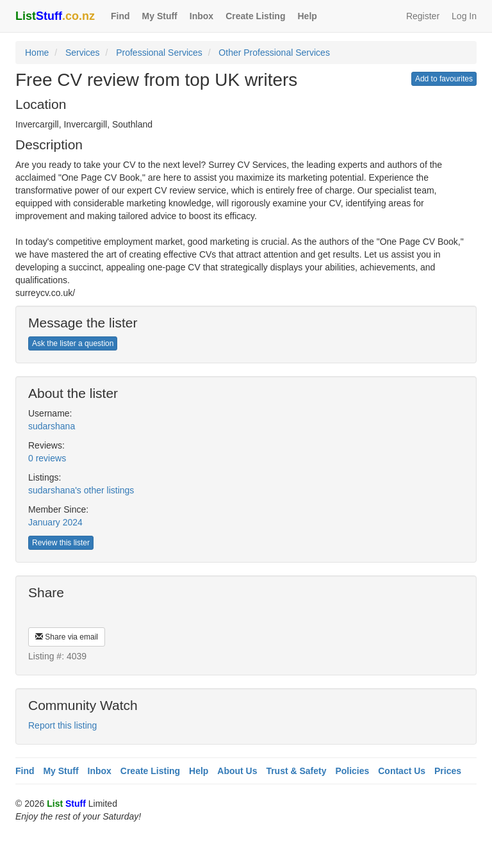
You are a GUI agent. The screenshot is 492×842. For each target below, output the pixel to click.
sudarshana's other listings (81, 490)
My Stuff (159, 16)
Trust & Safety (296, 771)
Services (82, 52)
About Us (237, 771)
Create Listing (255, 16)
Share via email (66, 636)
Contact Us (401, 771)
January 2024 (55, 522)
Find (120, 16)
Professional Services (159, 52)
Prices (447, 771)
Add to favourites (444, 78)
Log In (464, 16)
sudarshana (51, 426)
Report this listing (62, 725)
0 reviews (47, 458)
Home (37, 52)
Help (306, 16)
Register (422, 16)
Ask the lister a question (72, 343)
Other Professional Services (274, 52)
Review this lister (61, 542)
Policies (352, 771)
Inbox (201, 16)
